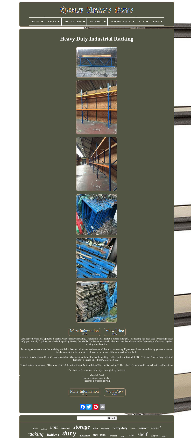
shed (122, 436)
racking (35, 434)
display (155, 435)
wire (95, 428)
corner (143, 428)
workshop (105, 428)
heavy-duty (120, 428)
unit (54, 427)
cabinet (44, 429)
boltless (53, 435)
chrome (65, 428)
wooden (113, 435)
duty (69, 434)
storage (81, 427)
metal (156, 427)
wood (164, 436)
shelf (142, 434)
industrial (100, 435)
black (35, 428)
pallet (131, 435)
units (133, 428)
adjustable (85, 435)
